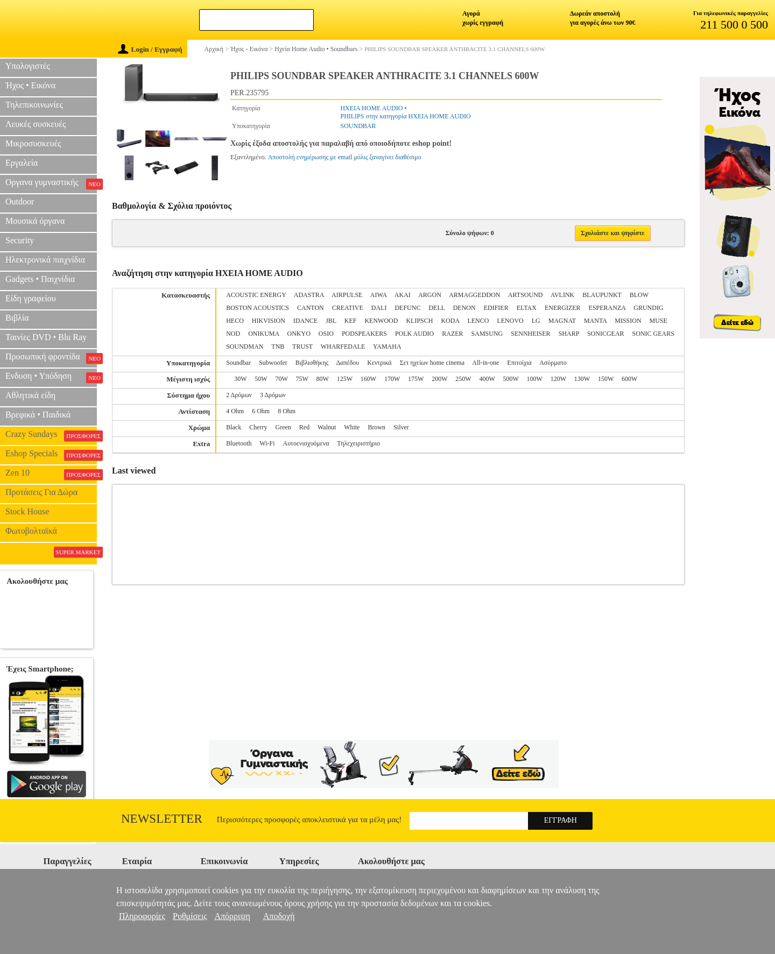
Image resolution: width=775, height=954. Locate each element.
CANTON (310, 308)
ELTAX (527, 308)
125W (345, 379)
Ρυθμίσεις (190, 916)
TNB (277, 346)
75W (302, 379)
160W (368, 379)
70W (281, 379)
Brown (376, 427)
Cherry (258, 427)
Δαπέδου (348, 362)
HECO (235, 320)
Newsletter (161, 818)
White (352, 427)
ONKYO (299, 333)
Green (283, 427)
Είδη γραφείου (30, 298)
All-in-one (485, 362)
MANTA (595, 320)
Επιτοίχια (519, 362)
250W (463, 379)
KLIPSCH (419, 320)
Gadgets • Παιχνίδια (40, 279)
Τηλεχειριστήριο (358, 443)
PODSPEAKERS (364, 333)
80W (322, 379)
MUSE (658, 320)
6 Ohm (261, 411)
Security (19, 240)
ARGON (429, 295)
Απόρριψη (232, 916)
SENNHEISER (530, 333)
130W (582, 379)
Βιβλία (17, 317)
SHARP (569, 333)
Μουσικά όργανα (35, 220)
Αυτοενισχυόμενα (306, 443)
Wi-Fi (266, 443)
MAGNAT (562, 320)
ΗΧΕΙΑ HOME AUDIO (371, 108)
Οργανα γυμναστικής (51, 183)
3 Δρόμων (273, 395)
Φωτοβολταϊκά (31, 530)
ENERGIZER (563, 308)
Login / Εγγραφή (150, 49)
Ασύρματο (553, 362)
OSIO (326, 333)
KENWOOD (381, 320)
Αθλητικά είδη (30, 395)
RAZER (452, 333)
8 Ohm (286, 411)
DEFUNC (407, 308)
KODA (450, 320)
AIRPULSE (347, 295)
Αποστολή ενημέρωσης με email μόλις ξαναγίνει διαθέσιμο (344, 157)
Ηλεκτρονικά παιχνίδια (45, 259)
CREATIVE (347, 308)
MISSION (628, 320)
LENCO (478, 320)
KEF (350, 320)
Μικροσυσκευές (33, 143)
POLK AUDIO (414, 333)
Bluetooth (238, 443)
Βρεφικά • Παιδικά (38, 414)
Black (233, 427)
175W (416, 379)
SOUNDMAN (244, 346)
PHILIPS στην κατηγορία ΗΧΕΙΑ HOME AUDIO (405, 116)
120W (558, 379)
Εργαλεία (21, 162)
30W (240, 379)
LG (536, 320)
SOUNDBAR (358, 126)
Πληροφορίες (142, 916)
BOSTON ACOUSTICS (257, 308)
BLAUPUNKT (601, 295)
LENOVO (510, 320)
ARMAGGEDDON (474, 295)
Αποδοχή (279, 916)
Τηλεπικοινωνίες (34, 104)
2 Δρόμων (239, 395)
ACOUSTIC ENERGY (256, 295)
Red (304, 427)
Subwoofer (273, 362)
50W (261, 379)
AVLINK (562, 295)
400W (487, 379)
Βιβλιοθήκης (311, 362)
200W (439, 379)
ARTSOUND (525, 295)
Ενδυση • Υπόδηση (51, 377)
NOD (233, 333)
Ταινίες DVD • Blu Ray (46, 337)
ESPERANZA (607, 308)
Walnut (327, 427)
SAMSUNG (487, 333)
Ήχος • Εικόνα (30, 85)
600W (629, 379)
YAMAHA (387, 346)
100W (534, 379)
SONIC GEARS (653, 333)
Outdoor (19, 201)
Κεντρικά (379, 362)
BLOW (639, 295)
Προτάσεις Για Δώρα (41, 492)
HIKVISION (268, 320)
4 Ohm (235, 411)
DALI (379, 308)
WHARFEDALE (343, 346)
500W (510, 379)
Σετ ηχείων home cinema (432, 362)
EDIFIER (496, 308)
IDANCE (305, 320)
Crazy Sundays (51, 435)
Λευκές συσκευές (35, 124)
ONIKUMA (263, 333)
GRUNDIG (648, 308)
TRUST (302, 346)
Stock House (27, 511)
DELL (436, 308)
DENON (464, 308)
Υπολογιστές (27, 65)
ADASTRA (309, 295)
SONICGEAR (605, 333)
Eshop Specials (51, 455)
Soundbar (238, 362)
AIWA (378, 295)
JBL (331, 320)
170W (392, 379)
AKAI (402, 295)
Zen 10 (51, 474)
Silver (401, 427)
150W (606, 379)
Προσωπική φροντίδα (51, 358)
